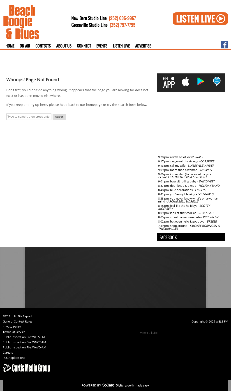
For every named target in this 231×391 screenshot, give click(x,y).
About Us (64, 46)
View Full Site (148, 333)
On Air (25, 46)
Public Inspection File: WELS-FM (24, 337)
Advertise (143, 46)
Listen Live (121, 46)
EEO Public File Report (17, 316)
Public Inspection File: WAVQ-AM (24, 347)
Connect (84, 46)
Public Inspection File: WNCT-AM (24, 342)
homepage (94, 104)
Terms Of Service (14, 332)
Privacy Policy (12, 327)
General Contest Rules (17, 321)
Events (101, 46)
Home (9, 46)
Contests (43, 46)
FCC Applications (14, 358)
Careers (8, 353)
